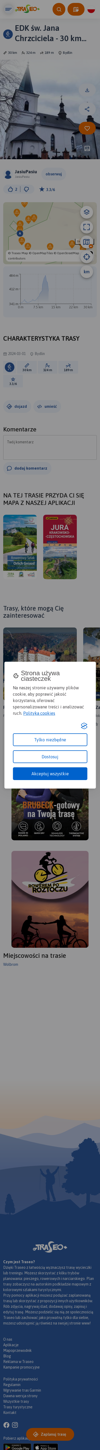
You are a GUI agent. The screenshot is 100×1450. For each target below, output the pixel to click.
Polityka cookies (39, 713)
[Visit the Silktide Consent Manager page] (84, 726)
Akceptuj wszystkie (50, 773)
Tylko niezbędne (50, 739)
